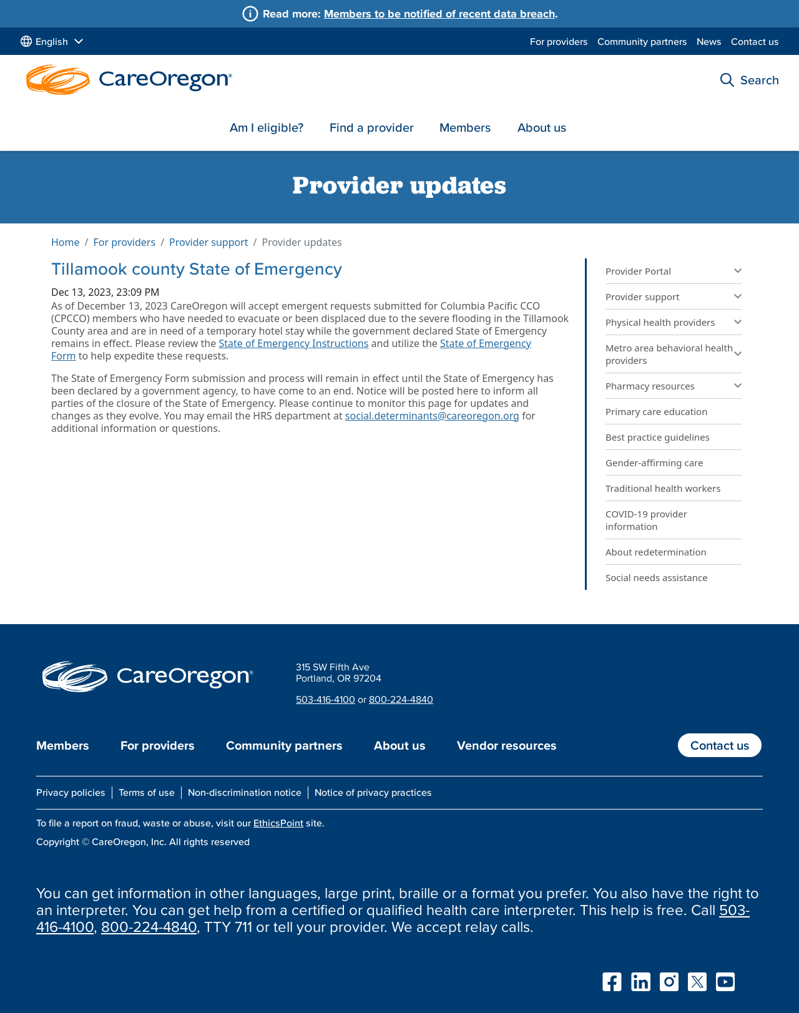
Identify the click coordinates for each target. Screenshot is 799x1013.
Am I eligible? (266, 127)
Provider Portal (638, 271)
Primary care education (656, 411)
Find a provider (372, 127)
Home (65, 242)
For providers (559, 41)
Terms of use (147, 792)
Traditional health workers (664, 488)
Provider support (208, 242)
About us (541, 127)
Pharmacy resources (650, 385)
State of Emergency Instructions (293, 343)
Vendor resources (507, 745)
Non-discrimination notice (244, 792)
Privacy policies (70, 792)
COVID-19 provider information (646, 519)
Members (465, 127)
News (709, 41)
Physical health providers (660, 322)
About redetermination (656, 552)
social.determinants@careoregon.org (432, 416)
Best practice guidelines (657, 437)
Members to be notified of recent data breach (439, 13)
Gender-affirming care (654, 462)
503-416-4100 (325, 699)
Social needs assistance (656, 577)
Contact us (755, 41)
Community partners (642, 41)
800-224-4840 (401, 699)
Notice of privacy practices (373, 792)
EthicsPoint (278, 822)
